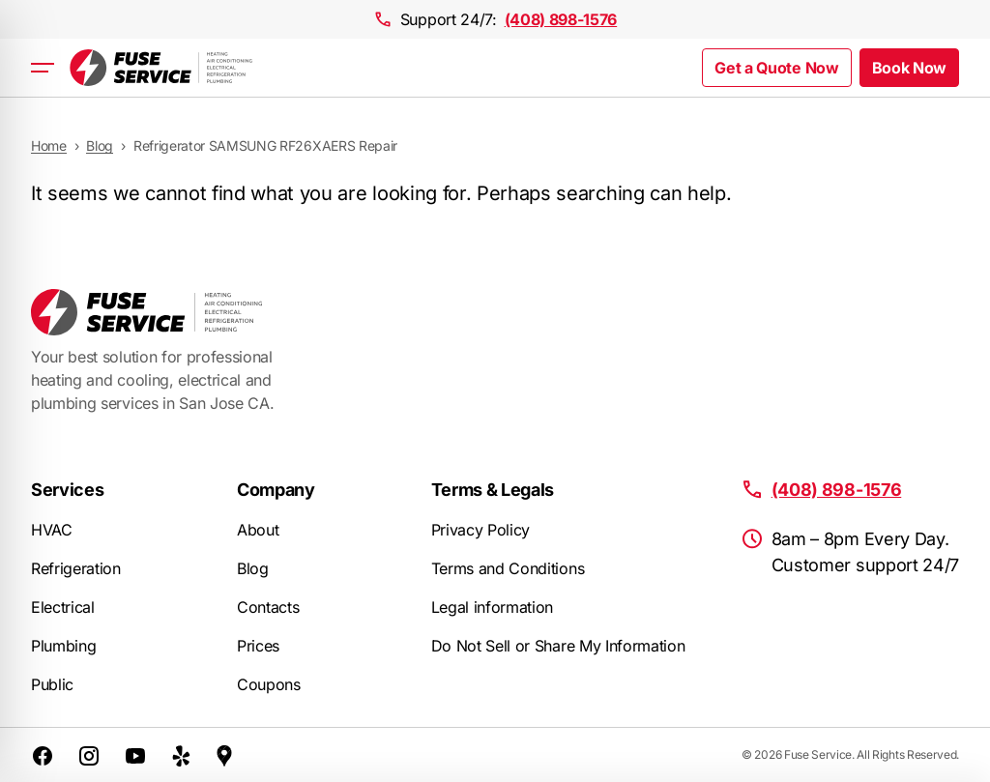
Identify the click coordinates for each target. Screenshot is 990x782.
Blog (253, 568)
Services (67, 489)
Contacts (268, 607)
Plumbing (63, 645)
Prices (258, 645)
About (257, 529)
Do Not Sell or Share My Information (558, 645)
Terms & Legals (493, 489)
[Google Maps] (224, 755)
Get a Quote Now (776, 67)
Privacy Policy (481, 529)
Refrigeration (76, 568)
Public (52, 684)
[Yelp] (181, 755)
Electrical (63, 607)
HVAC (52, 529)
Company (276, 489)
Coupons (269, 684)
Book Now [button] (909, 67)
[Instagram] (89, 755)
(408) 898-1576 (561, 19)
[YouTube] (135, 755)
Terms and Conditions (508, 568)
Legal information (492, 607)
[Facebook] (42, 755)
